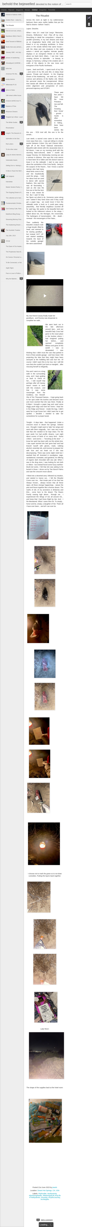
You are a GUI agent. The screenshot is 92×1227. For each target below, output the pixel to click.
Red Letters (9, 144)
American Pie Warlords (13, 74)
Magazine (19, 10)
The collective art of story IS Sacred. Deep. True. (21, 198)
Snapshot (42, 10)
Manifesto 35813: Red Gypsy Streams (18, 36)
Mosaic (27, 10)
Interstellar (9, 182)
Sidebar (35, 10)
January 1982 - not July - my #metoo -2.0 (19, 52)
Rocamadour (10, 128)
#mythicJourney (54, 1197)
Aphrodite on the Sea (12, 138)
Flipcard (11, 10)
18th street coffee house (13, 95)
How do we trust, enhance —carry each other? (20, 31)
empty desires (10, 79)
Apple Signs (10, 268)
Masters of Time (11, 106)
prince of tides (10, 90)
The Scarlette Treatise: (13, 230)
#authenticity (52, 1194)
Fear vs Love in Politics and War (16, 273)
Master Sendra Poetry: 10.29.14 (16, 187)
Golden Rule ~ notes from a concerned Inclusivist (21, 20)
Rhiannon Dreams (11, 111)
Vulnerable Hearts (11, 160)
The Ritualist (10, 25)
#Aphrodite (42, 1194)
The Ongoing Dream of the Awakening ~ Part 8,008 (22, 192)
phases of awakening (12, 58)
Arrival (8, 241)
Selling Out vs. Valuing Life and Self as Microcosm (22, 165)
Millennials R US (11, 85)
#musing (44, 1197)
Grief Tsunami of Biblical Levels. (16, 41)
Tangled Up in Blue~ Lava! (14, 117)
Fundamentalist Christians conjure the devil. (20, 203)
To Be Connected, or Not (14, 262)
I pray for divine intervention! (15, 155)
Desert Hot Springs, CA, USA (48, 1190)
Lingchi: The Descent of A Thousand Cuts (19, 133)
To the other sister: (12, 149)
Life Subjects (10, 176)
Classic (4, 10)
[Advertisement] (76, 53)
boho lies (9, 68)
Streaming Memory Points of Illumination (19, 219)
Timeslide (51, 10)
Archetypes (45, 1199)
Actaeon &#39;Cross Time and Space (18, 101)
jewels (54, 1187)
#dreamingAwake (35, 1195)
